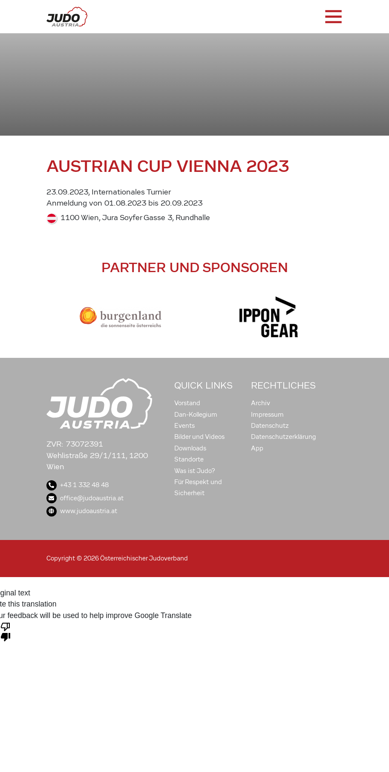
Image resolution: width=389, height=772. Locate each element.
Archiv (260, 403)
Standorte (189, 459)
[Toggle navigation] (333, 16)
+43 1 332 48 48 (77, 485)
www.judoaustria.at (81, 511)
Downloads (190, 448)
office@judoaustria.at (85, 498)
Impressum (267, 414)
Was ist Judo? (194, 471)
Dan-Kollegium (195, 414)
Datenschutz (270, 426)
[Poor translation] (5, 631)
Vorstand (187, 403)
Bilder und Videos (199, 437)
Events (184, 426)
